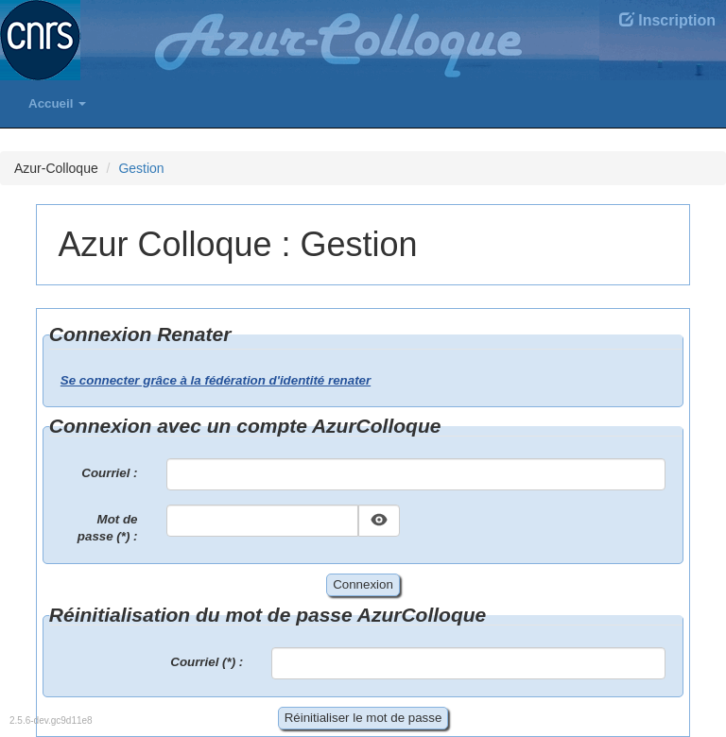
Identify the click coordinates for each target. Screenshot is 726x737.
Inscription (667, 20)
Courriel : (109, 473)
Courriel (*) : (206, 662)
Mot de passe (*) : (108, 528)
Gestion (141, 168)
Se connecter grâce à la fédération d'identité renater (215, 380)
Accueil (57, 103)
